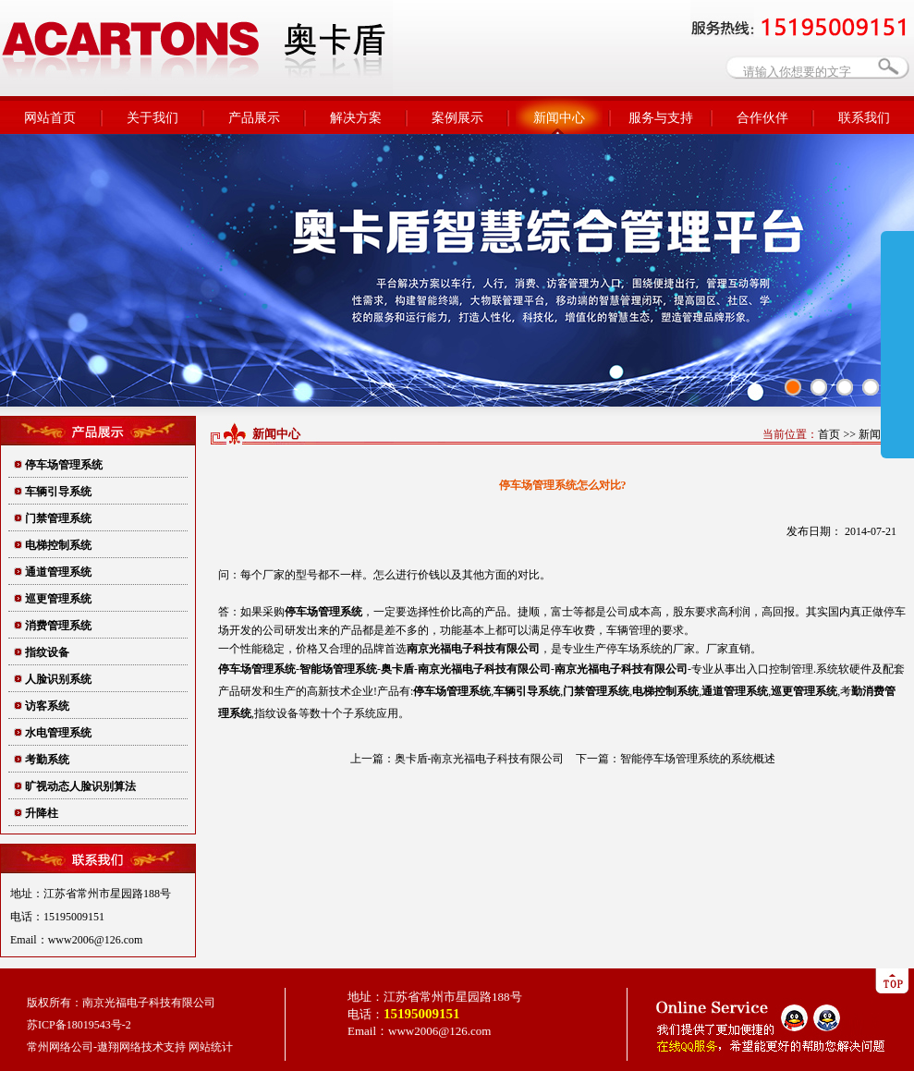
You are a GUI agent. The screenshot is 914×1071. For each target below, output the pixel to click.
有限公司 (473, 648)
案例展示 (457, 118)
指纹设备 (47, 652)
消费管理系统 (58, 625)
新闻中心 (559, 118)
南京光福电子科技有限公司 (484, 669)
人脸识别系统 (58, 679)
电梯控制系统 (58, 545)
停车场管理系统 (64, 464)
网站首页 (50, 118)
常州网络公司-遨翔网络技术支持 (106, 1047)
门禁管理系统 (58, 518)
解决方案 (356, 118)
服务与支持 (660, 118)
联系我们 (864, 118)
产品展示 (254, 118)
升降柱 (41, 813)
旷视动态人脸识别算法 (80, 786)
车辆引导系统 (58, 491)
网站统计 (211, 1047)
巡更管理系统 (58, 598)
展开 (897, 344)
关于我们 (152, 118)
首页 (829, 434)
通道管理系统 (58, 572)
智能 (338, 669)
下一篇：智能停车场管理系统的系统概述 (675, 758)
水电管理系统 (58, 732)
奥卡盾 (397, 669)
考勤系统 (47, 759)
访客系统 (47, 706)
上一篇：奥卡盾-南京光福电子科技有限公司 (457, 758)
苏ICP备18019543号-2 (79, 1024)
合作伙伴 (762, 118)
